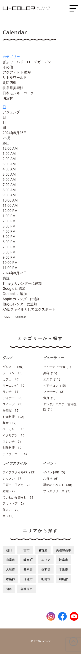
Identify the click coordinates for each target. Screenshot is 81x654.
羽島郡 (63, 579)
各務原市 (27, 589)
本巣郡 (10, 579)
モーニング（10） (15, 385)
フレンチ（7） (12, 441)
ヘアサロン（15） (55, 385)
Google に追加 (14, 288)
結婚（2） (9, 491)
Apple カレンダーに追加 (21, 299)
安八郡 (28, 569)
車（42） (9, 516)
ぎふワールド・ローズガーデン (27, 61)
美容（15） (51, 373)
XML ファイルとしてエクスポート (29, 309)
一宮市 (25, 550)
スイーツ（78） (13, 404)
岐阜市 (63, 560)
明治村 (8, 98)
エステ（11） (52, 379)
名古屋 (42, 550)
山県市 (10, 560)
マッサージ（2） (54, 392)
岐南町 (28, 560)
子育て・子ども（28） (18, 485)
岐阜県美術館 (13, 87)
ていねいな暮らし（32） (19, 497)
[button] (6, 278)
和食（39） (10, 423)
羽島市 (45, 579)
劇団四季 (9, 82)
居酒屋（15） (12, 410)
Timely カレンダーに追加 (22, 283)
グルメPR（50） (14, 367)
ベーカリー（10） (15, 429)
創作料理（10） (13, 448)
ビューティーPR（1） (58, 367)
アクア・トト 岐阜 (17, 72)
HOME (6, 316)
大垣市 (10, 569)
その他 (8, 67)
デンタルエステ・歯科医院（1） (59, 406)
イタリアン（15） (15, 435)
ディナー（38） (13, 398)
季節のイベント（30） (58, 485)
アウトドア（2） (14, 503)
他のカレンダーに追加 (20, 304)
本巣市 (63, 569)
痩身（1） (50, 398)
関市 (9, 589)
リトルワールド (15, 77)
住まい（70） (12, 510)
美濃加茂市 (63, 550)
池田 (9, 550)
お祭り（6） (51, 478)
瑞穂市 (28, 579)
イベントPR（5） (55, 472)
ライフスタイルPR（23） (20, 472)
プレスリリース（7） (57, 491)
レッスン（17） (13, 478)
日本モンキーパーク (18, 93)
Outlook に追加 (15, 293)
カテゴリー (11, 56)
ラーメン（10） (13, 373)
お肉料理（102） (14, 417)
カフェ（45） (12, 379)
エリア (45, 560)
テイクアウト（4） (16, 454)
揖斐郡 (45, 569)
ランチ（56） (12, 392)
